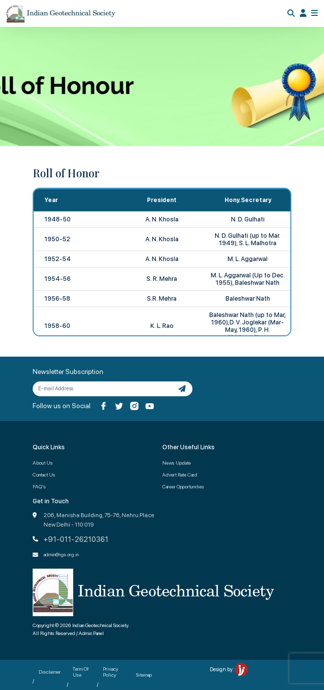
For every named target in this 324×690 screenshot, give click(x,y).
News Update (176, 463)
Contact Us (44, 475)
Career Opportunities (183, 486)
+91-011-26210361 (76, 539)
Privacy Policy (110, 672)
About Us (43, 463)
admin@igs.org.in (61, 554)
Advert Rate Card (179, 475)
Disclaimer (50, 672)
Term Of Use (81, 672)
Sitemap (144, 675)
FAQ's (39, 486)
